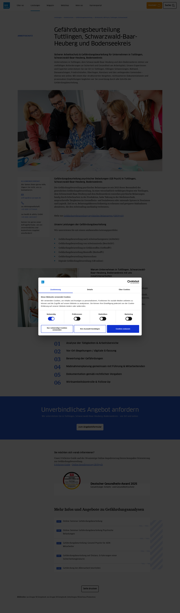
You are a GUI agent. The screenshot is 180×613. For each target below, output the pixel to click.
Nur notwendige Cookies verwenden (57, 329)
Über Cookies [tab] (124, 289)
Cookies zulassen (123, 329)
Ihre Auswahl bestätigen (90, 329)
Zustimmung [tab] (55, 289)
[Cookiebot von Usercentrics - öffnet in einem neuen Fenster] (129, 282)
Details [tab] (90, 289)
